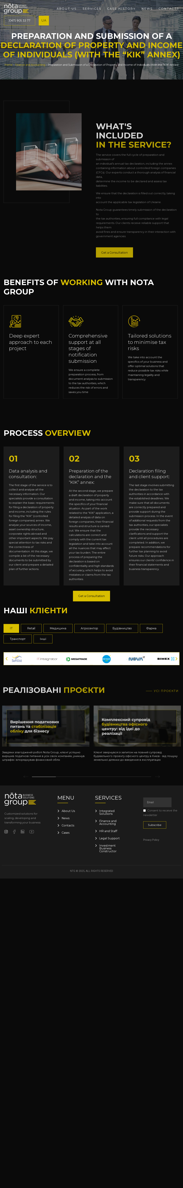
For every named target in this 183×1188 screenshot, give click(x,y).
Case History (121, 8)
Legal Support (109, 838)
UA (43, 20)
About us (67, 8)
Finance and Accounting (30, 64)
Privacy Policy (151, 839)
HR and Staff (108, 831)
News (147, 8)
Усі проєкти (166, 759)
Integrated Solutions (107, 812)
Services (92, 8)
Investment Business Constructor (108, 848)
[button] (6, 717)
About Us (68, 811)
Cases (65, 832)
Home (9, 64)
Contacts (169, 8)
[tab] (11, 686)
